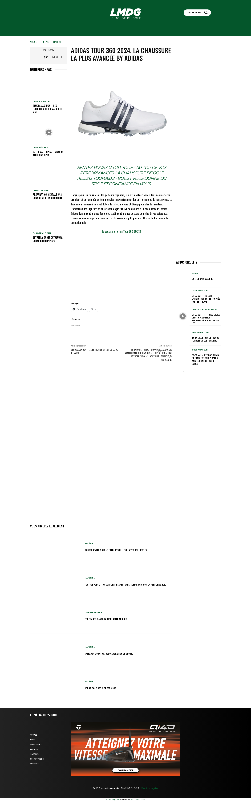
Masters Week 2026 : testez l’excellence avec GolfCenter (125, 549)
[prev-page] (178, 372)
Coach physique (94, 612)
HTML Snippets (112, 800)
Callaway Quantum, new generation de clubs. (117, 653)
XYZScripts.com (138, 800)
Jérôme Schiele (55, 56)
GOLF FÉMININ (40, 148)
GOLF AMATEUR (41, 101)
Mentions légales (149, 788)
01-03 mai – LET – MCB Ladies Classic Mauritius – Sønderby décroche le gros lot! (206, 319)
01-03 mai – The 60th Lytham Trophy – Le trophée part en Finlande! (206, 298)
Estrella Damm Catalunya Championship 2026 (48, 239)
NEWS (46, 41)
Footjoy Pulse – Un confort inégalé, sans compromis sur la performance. (127, 584)
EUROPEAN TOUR (42, 233)
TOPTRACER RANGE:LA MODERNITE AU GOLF (112, 618)
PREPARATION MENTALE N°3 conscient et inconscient (47, 196)
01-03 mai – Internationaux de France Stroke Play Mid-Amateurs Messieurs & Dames (205, 359)
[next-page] (183, 372)
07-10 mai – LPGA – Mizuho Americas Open (48, 153)
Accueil (34, 41)
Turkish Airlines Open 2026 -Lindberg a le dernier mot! (205, 339)
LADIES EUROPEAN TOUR (204, 309)
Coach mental (41, 190)
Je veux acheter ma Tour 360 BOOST (121, 231)
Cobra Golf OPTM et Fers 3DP (105, 687)
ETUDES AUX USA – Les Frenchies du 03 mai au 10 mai (47, 109)
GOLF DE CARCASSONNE (202, 278)
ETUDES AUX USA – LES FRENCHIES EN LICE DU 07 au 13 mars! (94, 351)
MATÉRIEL (58, 41)
